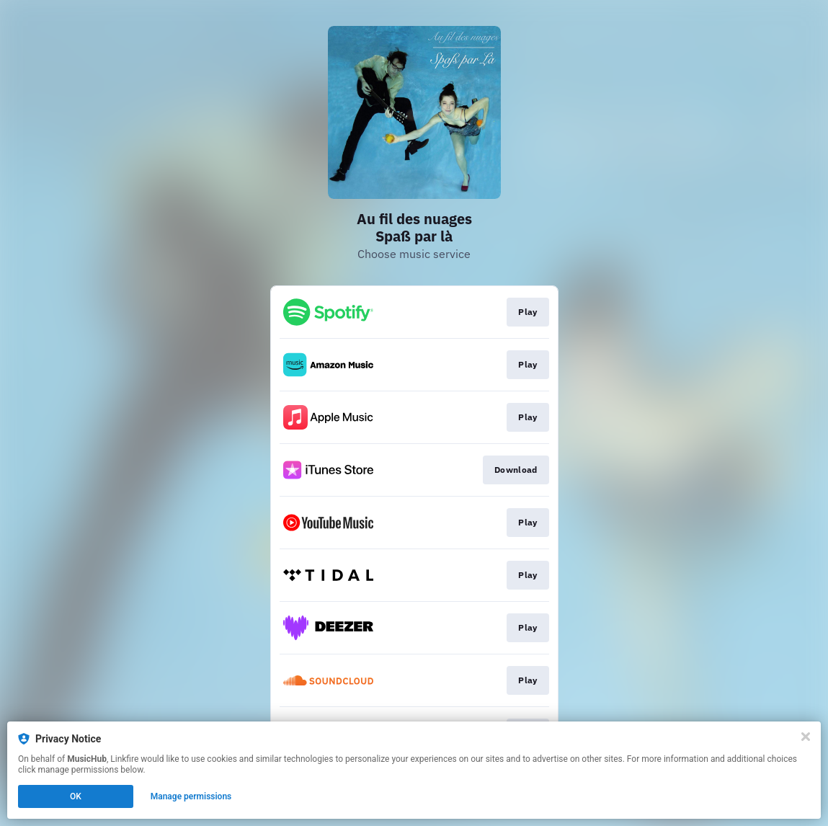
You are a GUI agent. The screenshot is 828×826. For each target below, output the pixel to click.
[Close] (805, 736)
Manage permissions (191, 796)
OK (75, 796)
